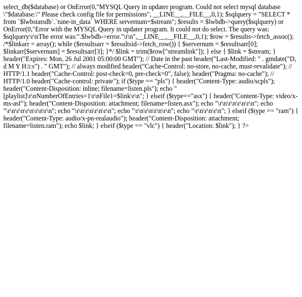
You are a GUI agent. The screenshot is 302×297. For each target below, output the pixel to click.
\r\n (198, 110)
